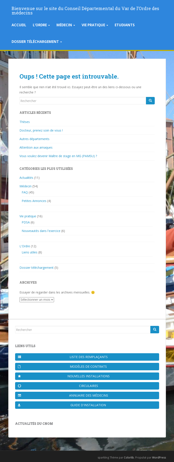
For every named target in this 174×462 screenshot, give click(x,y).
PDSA (26, 222)
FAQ (25, 192)
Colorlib (129, 457)
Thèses (24, 122)
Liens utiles (29, 252)
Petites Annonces (34, 201)
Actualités (26, 178)
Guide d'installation (62, 405)
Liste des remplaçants (63, 357)
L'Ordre (24, 246)
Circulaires (58, 386)
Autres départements (34, 139)
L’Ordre (41, 25)
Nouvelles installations (64, 376)
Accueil (19, 25)
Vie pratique (95, 25)
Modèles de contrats (62, 366)
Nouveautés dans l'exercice (41, 231)
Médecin (65, 25)
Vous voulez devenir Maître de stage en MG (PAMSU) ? (58, 156)
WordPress (159, 457)
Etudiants (125, 25)
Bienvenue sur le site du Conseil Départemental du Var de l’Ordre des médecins (85, 9)
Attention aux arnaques (36, 147)
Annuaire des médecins (63, 395)
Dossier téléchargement (37, 41)
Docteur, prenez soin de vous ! (41, 130)
